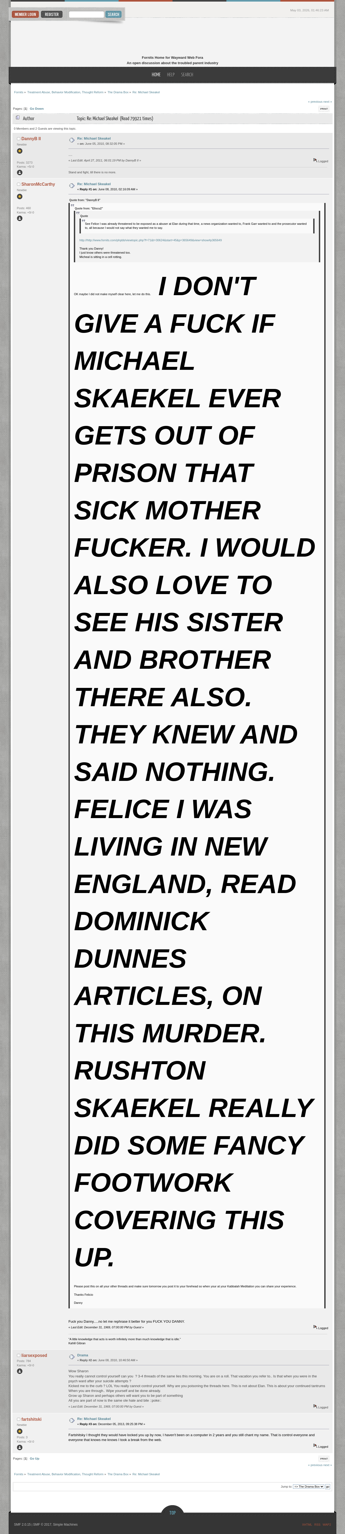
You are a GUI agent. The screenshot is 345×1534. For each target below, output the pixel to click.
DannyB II (31, 138)
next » (327, 101)
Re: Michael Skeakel (94, 138)
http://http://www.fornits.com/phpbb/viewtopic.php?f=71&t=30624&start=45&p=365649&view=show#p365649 (151, 240)
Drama (82, 1355)
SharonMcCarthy (38, 184)
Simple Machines (65, 1524)
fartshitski (32, 1419)
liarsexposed (34, 1355)
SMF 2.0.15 (22, 1524)
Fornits (172, 37)
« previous (315, 101)
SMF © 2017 (42, 1524)
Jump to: (286, 1486)
